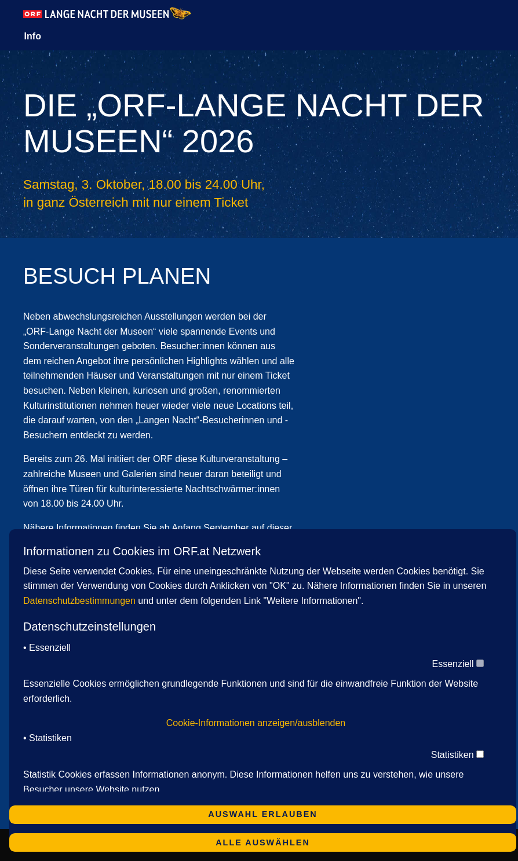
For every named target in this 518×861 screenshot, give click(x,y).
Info (32, 36)
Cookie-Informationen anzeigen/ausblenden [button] (256, 723)
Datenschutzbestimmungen (79, 601)
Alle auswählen (263, 842)
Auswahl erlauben (262, 814)
